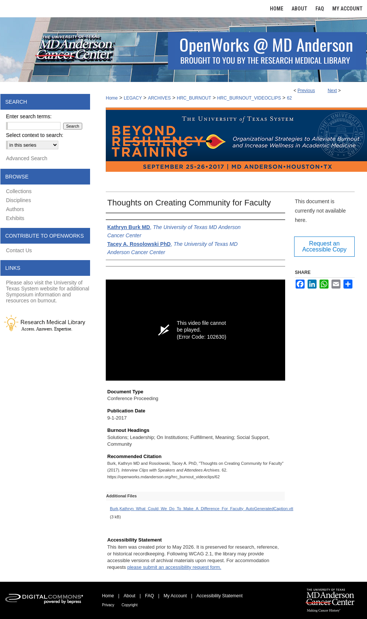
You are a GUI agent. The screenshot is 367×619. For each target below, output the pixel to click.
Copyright (129, 605)
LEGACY (133, 98)
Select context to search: (34, 135)
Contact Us (19, 250)
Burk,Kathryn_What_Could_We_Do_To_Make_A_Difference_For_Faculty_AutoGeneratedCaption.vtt (201, 508)
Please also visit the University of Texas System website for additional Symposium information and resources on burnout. (47, 292)
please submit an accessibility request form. (174, 567)
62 (289, 98)
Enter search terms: (29, 116)
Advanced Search (26, 158)
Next (332, 90)
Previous (306, 90)
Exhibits (15, 218)
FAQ (149, 595)
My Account (175, 595)
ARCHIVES (159, 98)
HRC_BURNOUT (194, 98)
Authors (15, 209)
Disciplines (18, 200)
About (129, 595)
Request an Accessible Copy (324, 246)
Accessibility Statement (220, 595)
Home (112, 98)
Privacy (108, 605)
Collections (18, 191)
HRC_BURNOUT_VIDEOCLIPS (249, 98)
